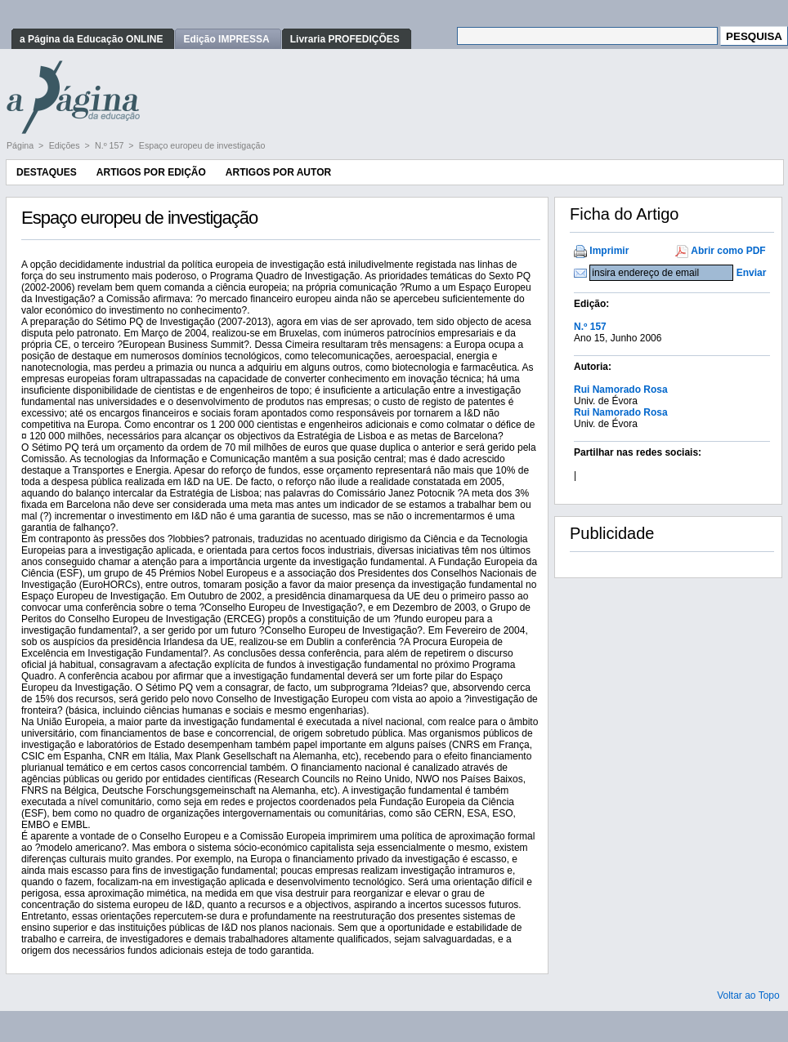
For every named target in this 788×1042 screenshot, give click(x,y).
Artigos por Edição (151, 172)
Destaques (46, 172)
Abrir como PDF (728, 250)
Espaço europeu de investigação (202, 145)
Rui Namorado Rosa (621, 389)
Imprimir (609, 250)
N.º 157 (110, 145)
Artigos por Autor (278, 172)
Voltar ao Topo (748, 995)
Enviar (752, 272)
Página (21, 145)
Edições (66, 145)
